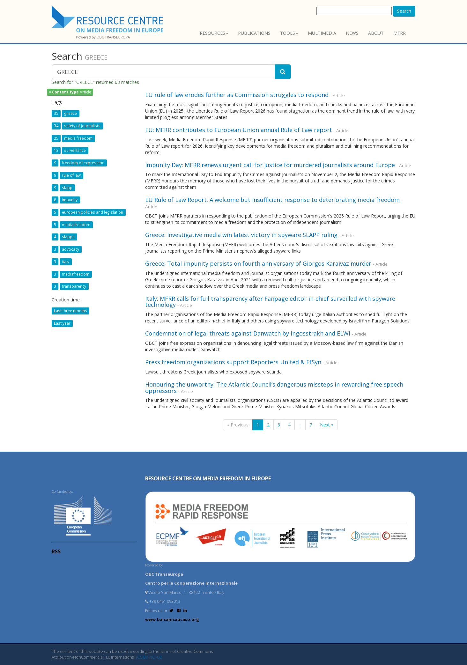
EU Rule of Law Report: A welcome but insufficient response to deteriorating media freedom (272, 199)
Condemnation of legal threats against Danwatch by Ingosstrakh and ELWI (247, 333)
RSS (56, 551)
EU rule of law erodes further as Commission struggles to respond (237, 95)
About (376, 33)
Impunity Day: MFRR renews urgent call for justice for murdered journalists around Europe (270, 165)
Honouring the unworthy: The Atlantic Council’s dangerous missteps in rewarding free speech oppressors (274, 388)
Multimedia (322, 33)
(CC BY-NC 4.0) (149, 657)
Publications (254, 33)
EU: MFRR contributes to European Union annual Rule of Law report (238, 130)
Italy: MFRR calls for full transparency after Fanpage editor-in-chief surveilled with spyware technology (270, 302)
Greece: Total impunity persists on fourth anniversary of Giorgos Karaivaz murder (258, 263)
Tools (289, 33)
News (352, 33)
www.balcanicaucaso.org (172, 619)
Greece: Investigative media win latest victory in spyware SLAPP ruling (241, 235)
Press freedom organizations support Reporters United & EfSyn (233, 362)
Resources (214, 33)
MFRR (399, 33)
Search (404, 11)
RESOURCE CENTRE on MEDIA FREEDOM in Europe (208, 478)
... (300, 425)
